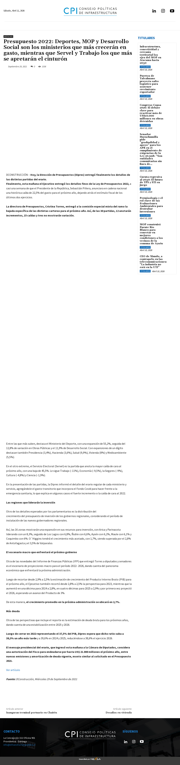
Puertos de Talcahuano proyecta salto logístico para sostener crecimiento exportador (149, 84)
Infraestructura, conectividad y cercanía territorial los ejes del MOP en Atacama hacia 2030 (150, 54)
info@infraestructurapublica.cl (19, 744)
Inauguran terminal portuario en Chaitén (31, 712)
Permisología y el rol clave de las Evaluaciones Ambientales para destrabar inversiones (151, 205)
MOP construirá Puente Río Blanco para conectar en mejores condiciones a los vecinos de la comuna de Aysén (151, 234)
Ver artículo (13, 670)
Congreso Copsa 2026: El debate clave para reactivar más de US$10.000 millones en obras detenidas (151, 113)
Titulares (145, 67)
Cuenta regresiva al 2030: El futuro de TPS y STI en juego (151, 181)
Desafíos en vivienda (119, 712)
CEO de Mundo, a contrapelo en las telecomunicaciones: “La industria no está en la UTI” (153, 262)
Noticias (8, 36)
